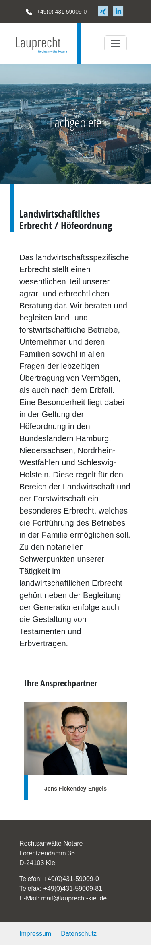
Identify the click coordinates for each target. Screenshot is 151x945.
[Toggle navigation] (115, 43)
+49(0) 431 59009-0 (56, 11)
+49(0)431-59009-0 (71, 878)
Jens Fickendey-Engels (75, 788)
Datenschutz (79, 933)
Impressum (35, 933)
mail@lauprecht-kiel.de (74, 898)
